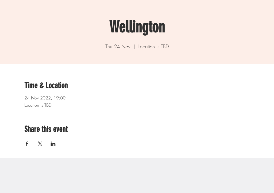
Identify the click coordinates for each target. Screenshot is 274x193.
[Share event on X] (40, 144)
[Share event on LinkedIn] (53, 144)
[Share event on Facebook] (26, 144)
